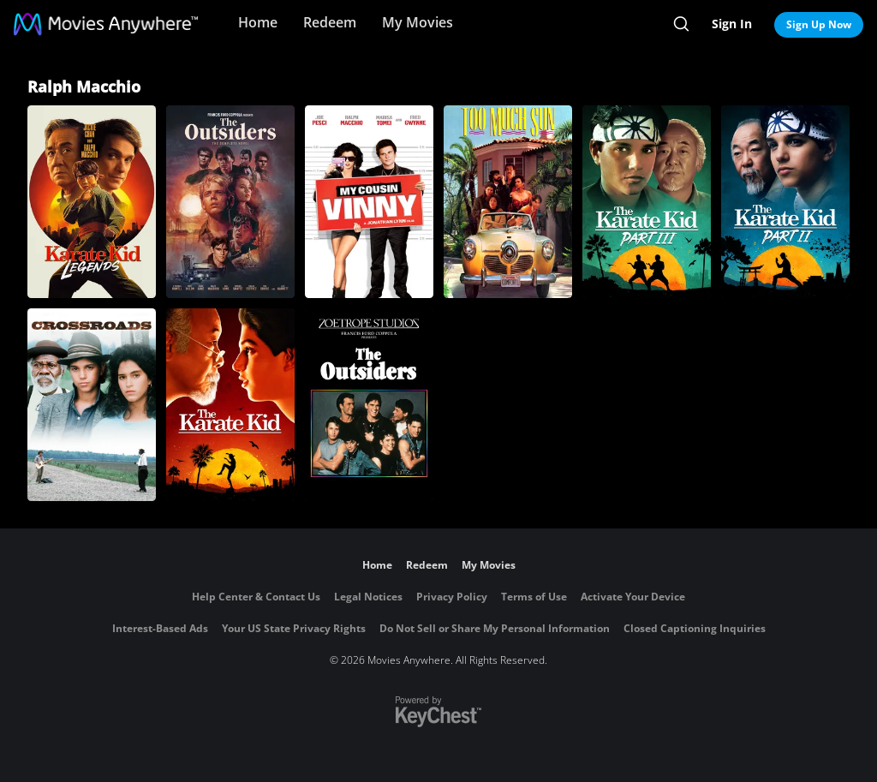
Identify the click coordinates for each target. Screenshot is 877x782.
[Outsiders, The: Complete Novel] (230, 201)
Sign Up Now (818, 24)
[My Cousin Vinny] (369, 201)
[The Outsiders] (369, 404)
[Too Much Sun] (508, 201)
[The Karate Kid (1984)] (230, 404)
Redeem (329, 22)
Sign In (732, 23)
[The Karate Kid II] (785, 201)
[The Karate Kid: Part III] (646, 201)
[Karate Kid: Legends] (91, 201)
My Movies (417, 22)
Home (257, 22)
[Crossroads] (91, 404)
